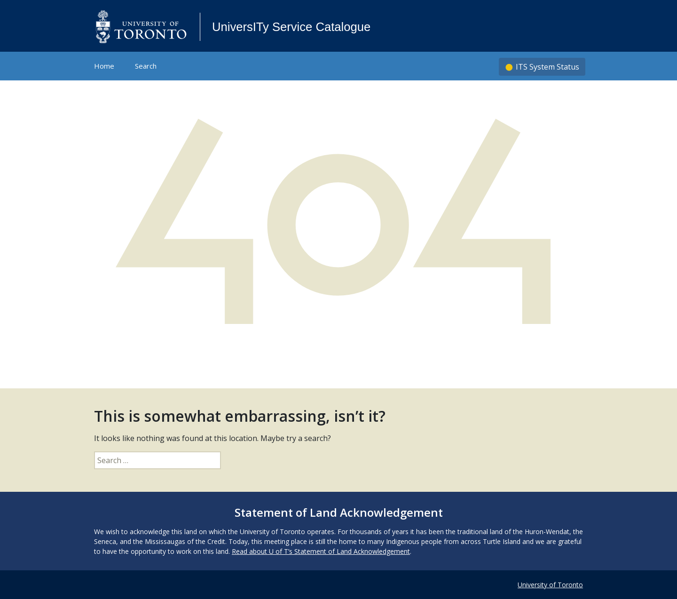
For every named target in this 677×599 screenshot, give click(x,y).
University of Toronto (550, 584)
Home (104, 66)
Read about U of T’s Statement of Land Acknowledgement (321, 551)
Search (146, 66)
